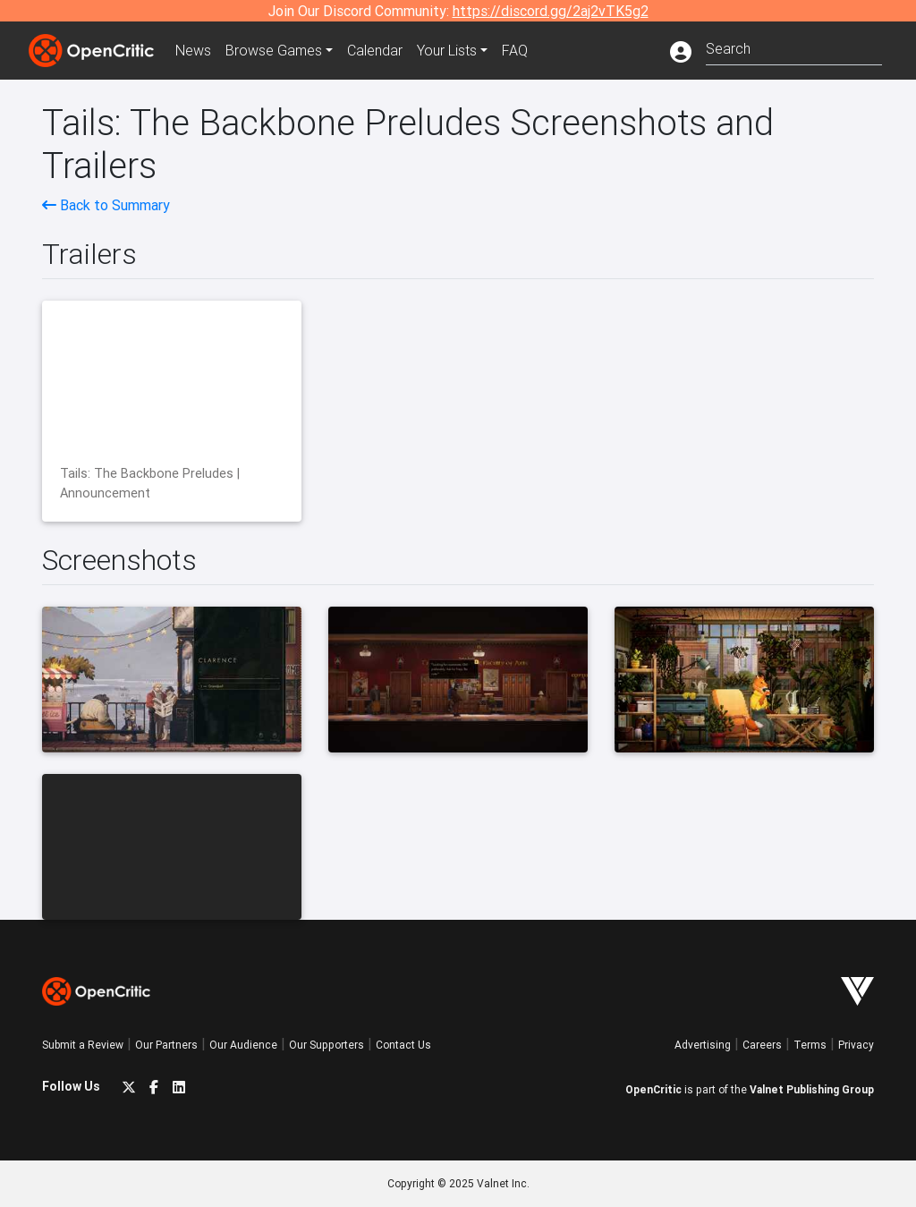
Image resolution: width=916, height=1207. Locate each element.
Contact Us (403, 1044)
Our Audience (243, 1044)
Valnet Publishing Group (812, 1089)
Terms (810, 1044)
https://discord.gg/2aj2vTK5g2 (551, 11)
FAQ (515, 50)
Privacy (856, 1044)
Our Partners (166, 1044)
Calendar (375, 50)
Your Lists (447, 50)
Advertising (702, 1044)
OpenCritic (653, 1089)
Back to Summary (106, 205)
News (193, 50)
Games (273, 50)
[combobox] (794, 47)
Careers (762, 1044)
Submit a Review (82, 1044)
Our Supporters (326, 1044)
